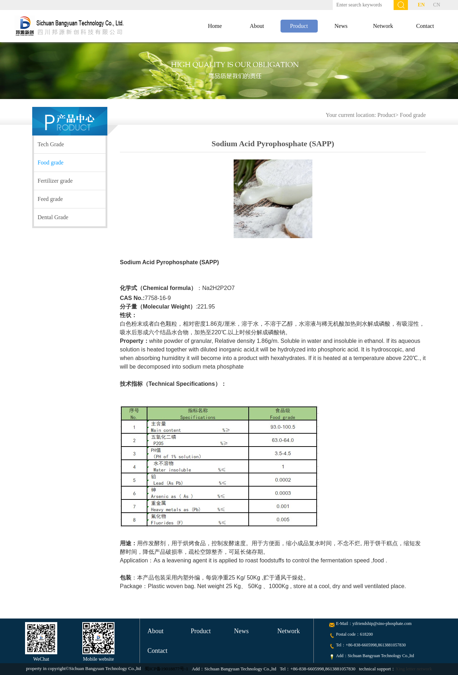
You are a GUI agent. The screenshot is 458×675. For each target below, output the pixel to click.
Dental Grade (53, 217)
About (257, 26)
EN (421, 5)
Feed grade (50, 199)
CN (436, 5)
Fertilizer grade (55, 181)
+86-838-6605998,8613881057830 (376, 644)
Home (215, 26)
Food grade (413, 115)
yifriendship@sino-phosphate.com (381, 623)
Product (299, 26)
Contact (425, 26)
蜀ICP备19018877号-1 (166, 668)
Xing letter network (413, 668)
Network (383, 26)
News (341, 26)
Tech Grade (51, 144)
